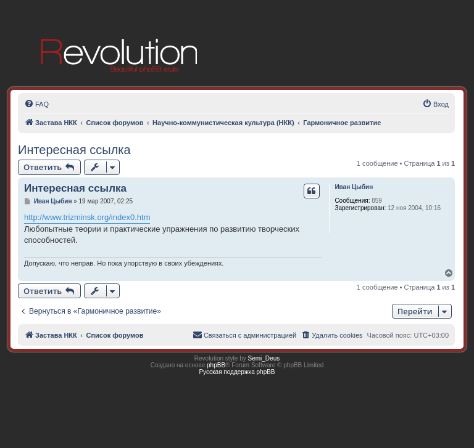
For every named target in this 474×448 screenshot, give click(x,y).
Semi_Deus (264, 358)
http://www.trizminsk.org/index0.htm (87, 217)
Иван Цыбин (354, 187)
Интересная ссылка (74, 150)
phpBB (216, 365)
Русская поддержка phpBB (237, 372)
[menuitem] (36, 104)
